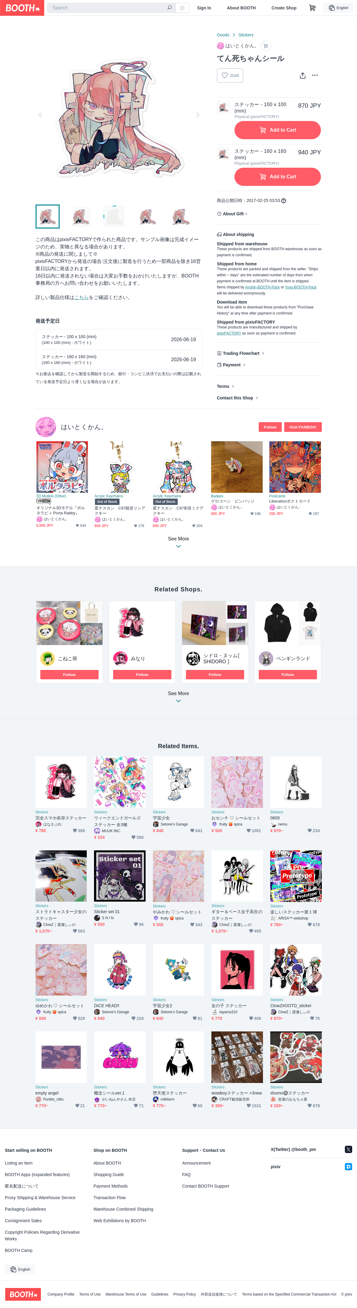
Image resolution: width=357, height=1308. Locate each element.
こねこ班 (67, 658)
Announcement (196, 1163)
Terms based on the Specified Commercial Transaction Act (289, 1294)
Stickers (246, 34)
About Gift (233, 213)
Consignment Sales (23, 1220)
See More (178, 699)
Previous (40, 115)
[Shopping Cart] (312, 8)
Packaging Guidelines (25, 1209)
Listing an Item (18, 1163)
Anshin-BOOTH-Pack (262, 287)
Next (197, 115)
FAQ (186, 1174)
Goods (223, 34)
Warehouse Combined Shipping (123, 1209)
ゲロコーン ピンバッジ (233, 501)
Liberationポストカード (290, 501)
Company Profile (60, 1294)
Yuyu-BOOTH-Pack (300, 287)
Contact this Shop (235, 397)
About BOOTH (241, 8)
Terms (223, 386)
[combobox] (111, 8)
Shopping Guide (108, 1174)
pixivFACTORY (229, 333)
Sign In (204, 8)
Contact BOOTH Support (205, 1186)
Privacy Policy (184, 1294)
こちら (81, 297)
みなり (138, 658)
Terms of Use (90, 1294)
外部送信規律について (219, 1294)
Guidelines (160, 1294)
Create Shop (283, 8)
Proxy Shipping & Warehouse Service (40, 1197)
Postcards (277, 496)
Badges (217, 496)
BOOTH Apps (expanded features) (37, 1174)
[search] (169, 8)
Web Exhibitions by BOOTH (119, 1220)
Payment (232, 364)
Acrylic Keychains (109, 496)
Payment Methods (110, 1186)
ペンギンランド (293, 658)
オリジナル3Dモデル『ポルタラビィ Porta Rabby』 (60, 510)
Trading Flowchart (241, 353)
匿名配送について (22, 1186)
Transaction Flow (109, 1197)
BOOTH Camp (18, 1250)
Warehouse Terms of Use (126, 1294)
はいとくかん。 (84, 426)
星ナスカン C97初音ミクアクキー (178, 511)
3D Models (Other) (51, 496)
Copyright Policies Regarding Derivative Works (42, 1235)
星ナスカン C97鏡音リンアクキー (120, 511)
